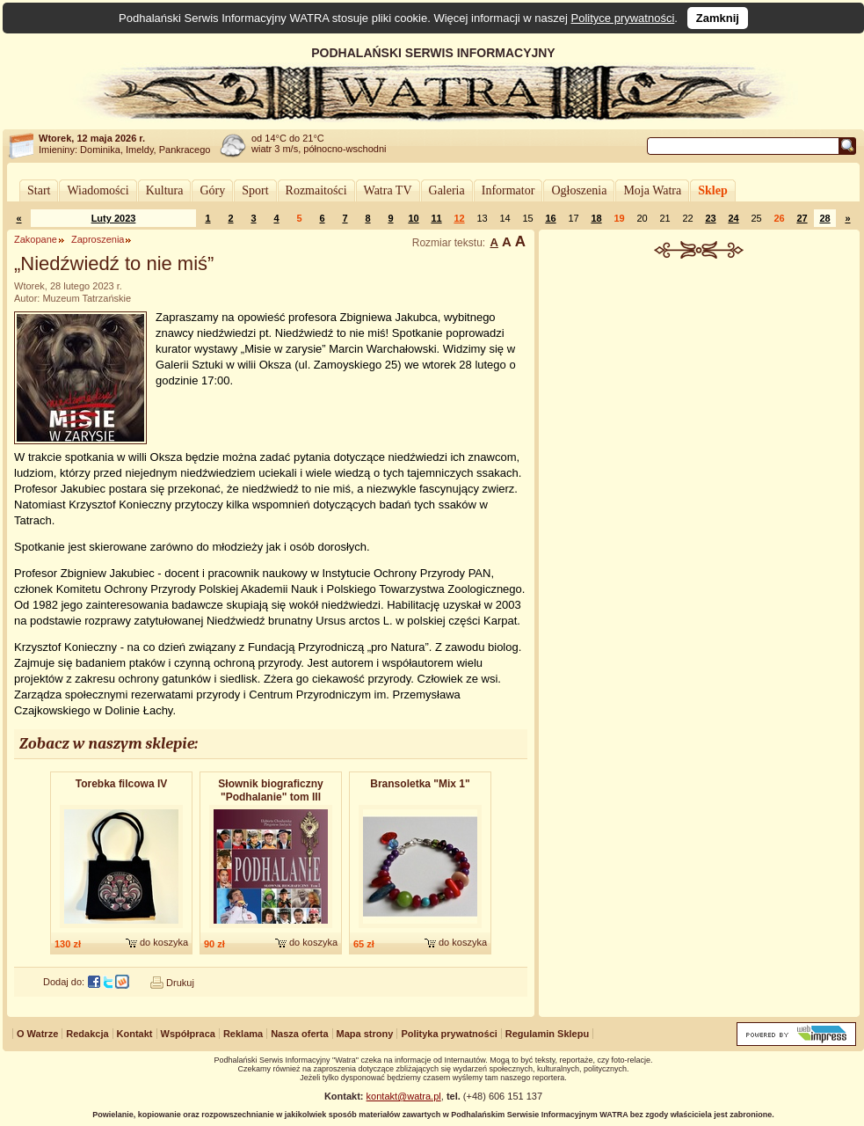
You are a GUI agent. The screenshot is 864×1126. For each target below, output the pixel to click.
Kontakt (135, 1033)
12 (459, 218)
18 (596, 218)
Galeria (447, 190)
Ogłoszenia (578, 190)
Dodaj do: (63, 981)
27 (801, 218)
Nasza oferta (299, 1033)
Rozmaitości (316, 190)
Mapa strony (365, 1033)
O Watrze (37, 1033)
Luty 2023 (113, 218)
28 (824, 218)
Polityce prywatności (623, 18)
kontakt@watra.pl (404, 1096)
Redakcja (87, 1033)
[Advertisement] (699, 355)
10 (413, 218)
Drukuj (180, 982)
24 (733, 218)
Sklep (712, 190)
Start (38, 190)
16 (550, 218)
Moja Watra (652, 190)
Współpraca (188, 1033)
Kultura (165, 190)
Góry (212, 190)
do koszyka (164, 942)
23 (710, 218)
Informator (508, 190)
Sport (255, 190)
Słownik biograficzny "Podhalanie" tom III (270, 790)
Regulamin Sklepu (547, 1033)
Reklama (243, 1033)
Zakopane (35, 239)
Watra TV (388, 190)
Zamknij (717, 18)
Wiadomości (97, 190)
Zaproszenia (98, 239)
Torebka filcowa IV (121, 784)
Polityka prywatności (449, 1033)
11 (436, 218)
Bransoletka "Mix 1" (419, 784)
